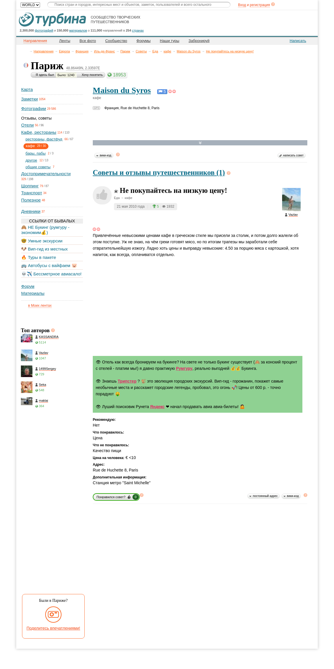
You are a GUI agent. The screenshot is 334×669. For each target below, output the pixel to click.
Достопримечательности (46, 173)
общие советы (38, 167)
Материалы (32, 293)
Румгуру (184, 368)
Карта (27, 89)
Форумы (144, 41)
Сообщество (116, 41)
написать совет (293, 155)
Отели (27, 125)
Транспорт (31, 192)
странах (138, 30)
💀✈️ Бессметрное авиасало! (51, 273)
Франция (81, 51)
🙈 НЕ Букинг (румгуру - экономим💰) (45, 230)
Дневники (30, 211)
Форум (28, 286)
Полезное (31, 200)
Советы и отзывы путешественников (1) (159, 172)
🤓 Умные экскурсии (41, 240)
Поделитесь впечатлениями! (53, 628)
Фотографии (33, 108)
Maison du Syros (189, 51)
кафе (167, 51)
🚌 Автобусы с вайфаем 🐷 (49, 265)
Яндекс (157, 406)
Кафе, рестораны (38, 132)
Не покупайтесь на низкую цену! (230, 51)
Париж (125, 51)
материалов (78, 30)
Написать (298, 41)
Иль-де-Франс (104, 51)
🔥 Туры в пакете (38, 257)
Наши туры (169, 41)
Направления (44, 51)
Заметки (29, 98)
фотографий (44, 30)
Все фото (87, 41)
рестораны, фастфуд (44, 139)
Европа (64, 51)
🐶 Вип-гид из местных (44, 248)
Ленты (64, 41)
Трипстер (127, 381)
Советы (141, 51)
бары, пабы (36, 153)
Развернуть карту (200, 143)
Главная (26, 51)
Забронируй (198, 41)
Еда (155, 51)
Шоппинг (30, 185)
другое (31, 160)
